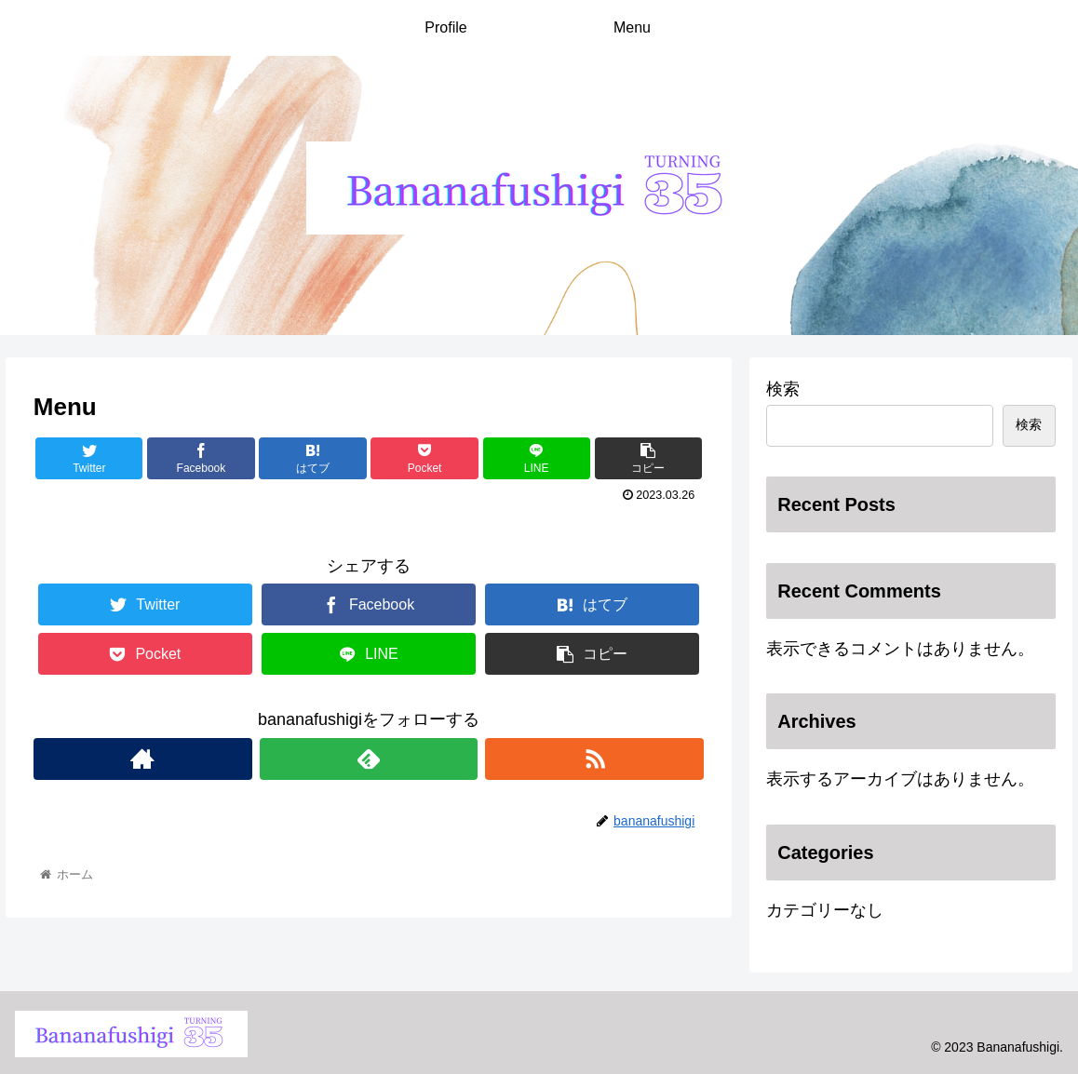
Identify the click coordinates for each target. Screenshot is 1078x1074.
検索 (783, 389)
